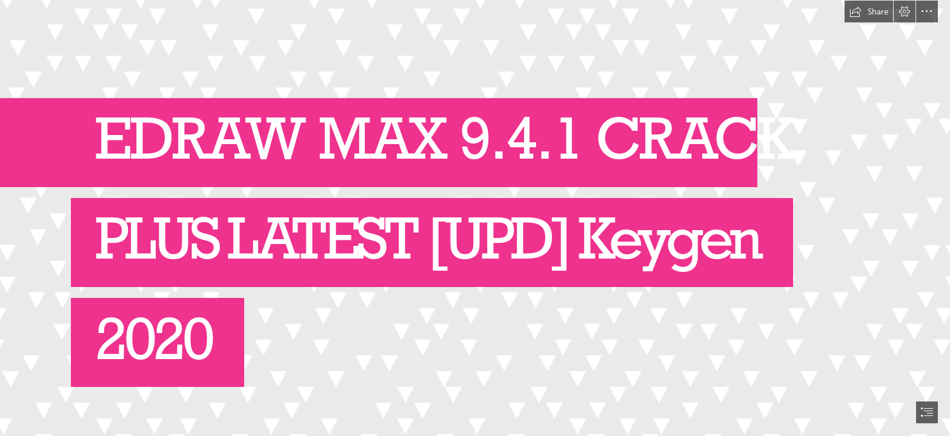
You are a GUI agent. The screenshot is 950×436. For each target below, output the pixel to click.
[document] (475, 218)
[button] (869, 11)
